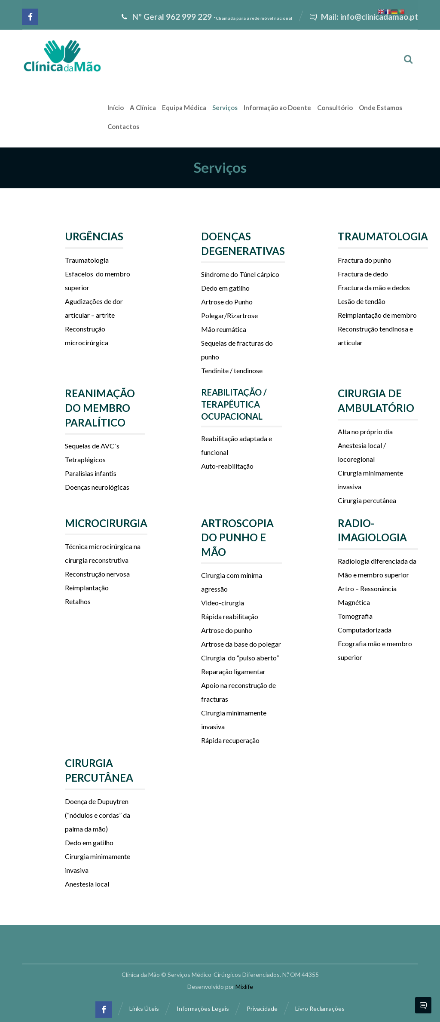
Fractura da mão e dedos (374, 287)
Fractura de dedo (363, 274)
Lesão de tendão (361, 301)
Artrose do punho (226, 630)
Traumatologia (87, 260)
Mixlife (244, 986)
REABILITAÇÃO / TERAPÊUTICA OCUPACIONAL (234, 404)
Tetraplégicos (85, 459)
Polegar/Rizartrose (229, 315)
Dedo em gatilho (225, 288)
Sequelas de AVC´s (92, 446)
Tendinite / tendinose (232, 370)
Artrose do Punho (227, 302)
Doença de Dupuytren (96, 801)
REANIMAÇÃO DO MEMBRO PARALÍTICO (100, 407)
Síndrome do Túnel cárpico (240, 274)
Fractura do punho (364, 260)
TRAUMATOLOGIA (383, 236)
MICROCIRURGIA (106, 523)
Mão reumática (223, 329)
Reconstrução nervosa (97, 574)
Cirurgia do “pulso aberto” (240, 658)
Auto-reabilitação (227, 466)
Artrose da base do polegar (241, 644)
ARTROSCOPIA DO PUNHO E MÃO (237, 537)
